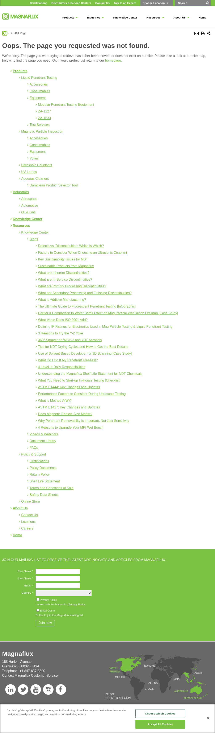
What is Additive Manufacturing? (62, 299)
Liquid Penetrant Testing (39, 77)
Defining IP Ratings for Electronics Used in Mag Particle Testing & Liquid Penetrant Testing (105, 326)
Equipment (38, 98)
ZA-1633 (44, 118)
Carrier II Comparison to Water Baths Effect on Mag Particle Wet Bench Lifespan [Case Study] (108, 313)
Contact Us (29, 515)
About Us (20, 508)
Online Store (30, 501)
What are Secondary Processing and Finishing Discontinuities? (85, 293)
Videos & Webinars (44, 434)
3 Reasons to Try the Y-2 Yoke (60, 333)
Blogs (34, 239)
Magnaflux (4, 33)
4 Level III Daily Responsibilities (61, 367)
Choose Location (154, 3)
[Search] (208, 4)
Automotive (29, 205)
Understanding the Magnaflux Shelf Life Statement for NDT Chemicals (90, 373)
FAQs (34, 447)
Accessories (39, 84)
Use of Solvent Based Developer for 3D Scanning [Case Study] (85, 353)
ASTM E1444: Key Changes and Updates (69, 387)
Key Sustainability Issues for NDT (63, 259)
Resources (21, 225)
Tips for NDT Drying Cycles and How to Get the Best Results (83, 347)
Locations (28, 521)
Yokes (34, 158)
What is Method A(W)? (55, 400)
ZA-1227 (44, 111)
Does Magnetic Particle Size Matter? (65, 414)
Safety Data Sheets (44, 495)
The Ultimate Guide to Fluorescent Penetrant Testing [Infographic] (87, 306)
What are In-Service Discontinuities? (65, 279)
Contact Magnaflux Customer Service (30, 675)
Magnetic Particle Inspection (42, 131)
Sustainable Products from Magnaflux (66, 266)
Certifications (39, 461)
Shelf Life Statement (45, 481)
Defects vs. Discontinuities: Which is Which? (71, 246)
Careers (27, 528)
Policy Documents (43, 468)
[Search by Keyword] (189, 3)
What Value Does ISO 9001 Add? (63, 320)
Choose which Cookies (160, 713)
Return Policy (40, 474)
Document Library (43, 441)
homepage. (113, 60)
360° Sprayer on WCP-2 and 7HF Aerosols (70, 340)
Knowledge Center (27, 219)
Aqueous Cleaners (35, 178)
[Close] (208, 718)
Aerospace (29, 199)
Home (17, 535)
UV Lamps (29, 172)
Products (20, 71)
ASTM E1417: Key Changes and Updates (69, 407)
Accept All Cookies (160, 724)
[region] (107, 718)
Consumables (40, 91)
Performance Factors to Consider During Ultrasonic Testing (82, 394)
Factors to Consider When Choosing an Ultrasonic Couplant (82, 252)
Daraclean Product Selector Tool (54, 185)
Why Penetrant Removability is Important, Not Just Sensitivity (83, 421)
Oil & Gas (28, 212)
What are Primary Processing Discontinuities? (72, 286)
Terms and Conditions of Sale (51, 488)
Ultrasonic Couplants (36, 165)
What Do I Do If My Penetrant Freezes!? (68, 360)
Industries (21, 192)
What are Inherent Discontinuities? (63, 273)
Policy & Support (33, 454)
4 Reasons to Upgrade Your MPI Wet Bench (71, 427)
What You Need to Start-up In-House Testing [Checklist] (79, 380)
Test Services (40, 125)
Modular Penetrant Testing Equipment (66, 104)
